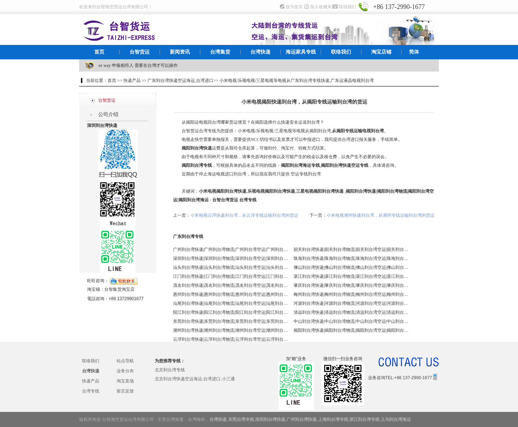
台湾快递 (260, 52)
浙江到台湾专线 (364, 419)
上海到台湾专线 (333, 419)
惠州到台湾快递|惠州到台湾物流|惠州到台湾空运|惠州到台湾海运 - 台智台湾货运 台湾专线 (230, 294)
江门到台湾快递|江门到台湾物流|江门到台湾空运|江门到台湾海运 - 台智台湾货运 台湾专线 (230, 276)
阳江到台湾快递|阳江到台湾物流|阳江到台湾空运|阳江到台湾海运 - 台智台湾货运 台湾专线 (230, 312)
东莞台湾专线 (241, 419)
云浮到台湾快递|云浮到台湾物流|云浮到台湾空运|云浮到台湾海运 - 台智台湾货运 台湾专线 (230, 339)
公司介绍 (108, 114)
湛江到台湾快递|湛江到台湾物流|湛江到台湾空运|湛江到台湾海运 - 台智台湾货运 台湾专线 (351, 276)
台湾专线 (90, 391)
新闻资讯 (180, 52)
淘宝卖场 (125, 381)
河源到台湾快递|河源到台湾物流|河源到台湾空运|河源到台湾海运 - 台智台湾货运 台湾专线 (351, 303)
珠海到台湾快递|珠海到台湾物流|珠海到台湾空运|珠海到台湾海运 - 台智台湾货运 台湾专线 (351, 258)
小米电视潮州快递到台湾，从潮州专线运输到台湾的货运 (381, 215)
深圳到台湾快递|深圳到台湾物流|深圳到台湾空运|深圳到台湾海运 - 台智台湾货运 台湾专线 (230, 258)
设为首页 (294, 6)
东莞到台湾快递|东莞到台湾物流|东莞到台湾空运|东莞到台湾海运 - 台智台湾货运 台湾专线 (230, 321)
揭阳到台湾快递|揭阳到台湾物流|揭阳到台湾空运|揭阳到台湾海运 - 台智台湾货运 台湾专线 (351, 330)
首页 (99, 52)
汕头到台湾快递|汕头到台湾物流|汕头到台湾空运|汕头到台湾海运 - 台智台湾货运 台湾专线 (230, 267)
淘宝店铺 (381, 52)
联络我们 (347, 6)
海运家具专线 (301, 52)
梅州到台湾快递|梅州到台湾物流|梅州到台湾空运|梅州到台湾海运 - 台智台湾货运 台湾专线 (351, 294)
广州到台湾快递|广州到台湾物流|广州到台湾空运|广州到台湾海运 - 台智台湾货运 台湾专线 (230, 249)
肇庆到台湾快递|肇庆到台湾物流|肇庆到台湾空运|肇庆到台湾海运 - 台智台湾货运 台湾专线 (351, 285)
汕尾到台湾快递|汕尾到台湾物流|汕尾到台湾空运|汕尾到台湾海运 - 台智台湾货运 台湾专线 (230, 303)
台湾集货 (220, 52)
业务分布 (125, 370)
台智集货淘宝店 (119, 289)
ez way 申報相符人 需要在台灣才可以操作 (138, 65)
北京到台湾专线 (170, 369)
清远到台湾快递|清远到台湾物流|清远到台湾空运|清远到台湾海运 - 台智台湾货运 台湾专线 (351, 312)
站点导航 (125, 360)
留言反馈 (125, 391)
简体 (414, 52)
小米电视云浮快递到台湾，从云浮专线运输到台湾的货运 (244, 215)
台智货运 (140, 52)
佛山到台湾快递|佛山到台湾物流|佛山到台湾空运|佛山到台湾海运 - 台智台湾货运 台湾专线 (351, 267)
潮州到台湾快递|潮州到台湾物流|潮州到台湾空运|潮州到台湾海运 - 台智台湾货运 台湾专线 (230, 330)
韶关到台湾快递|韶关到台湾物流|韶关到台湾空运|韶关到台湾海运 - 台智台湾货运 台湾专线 (351, 249)
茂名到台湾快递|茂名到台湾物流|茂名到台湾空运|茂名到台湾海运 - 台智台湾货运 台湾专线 (230, 285)
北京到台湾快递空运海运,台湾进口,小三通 (195, 378)
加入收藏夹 (321, 6)
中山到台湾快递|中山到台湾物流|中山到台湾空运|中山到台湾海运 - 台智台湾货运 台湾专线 (351, 321)
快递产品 (90, 381)
